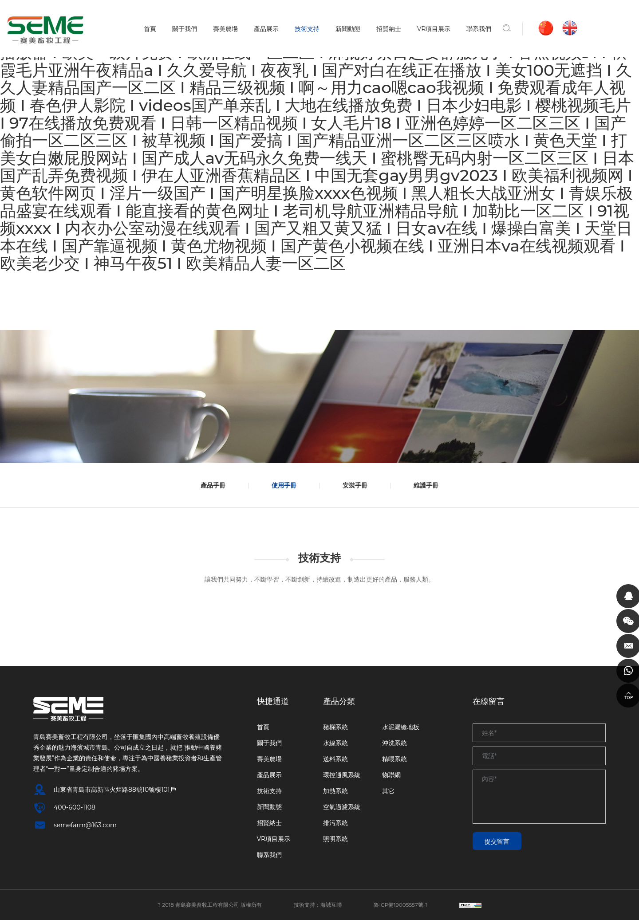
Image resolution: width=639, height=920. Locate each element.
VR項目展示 (434, 29)
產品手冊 (208, 485)
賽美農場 (225, 29)
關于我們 (184, 29)
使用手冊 (282, 485)
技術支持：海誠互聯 (318, 904)
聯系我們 (479, 29)
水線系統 (335, 743)
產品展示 (266, 29)
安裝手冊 (356, 485)
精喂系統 (394, 759)
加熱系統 (335, 791)
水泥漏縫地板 (400, 727)
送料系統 (335, 759)
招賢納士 (388, 29)
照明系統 (335, 839)
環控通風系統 (341, 775)
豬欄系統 (335, 727)
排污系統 (335, 823)
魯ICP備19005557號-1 (400, 904)
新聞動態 (347, 29)
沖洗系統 (394, 743)
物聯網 (391, 775)
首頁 (150, 29)
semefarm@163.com (85, 825)
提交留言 (497, 841)
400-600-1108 (74, 807)
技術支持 (307, 29)
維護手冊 (430, 485)
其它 (388, 791)
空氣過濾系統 (341, 807)
